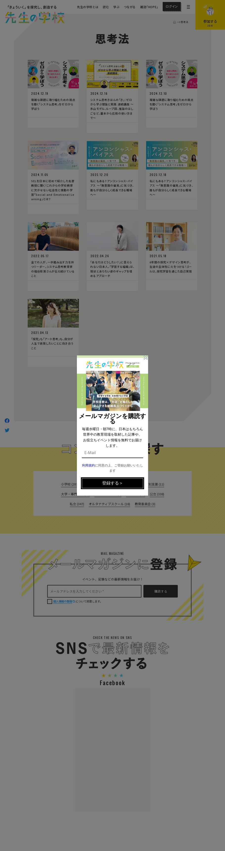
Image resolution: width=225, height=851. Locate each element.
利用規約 (88, 465)
